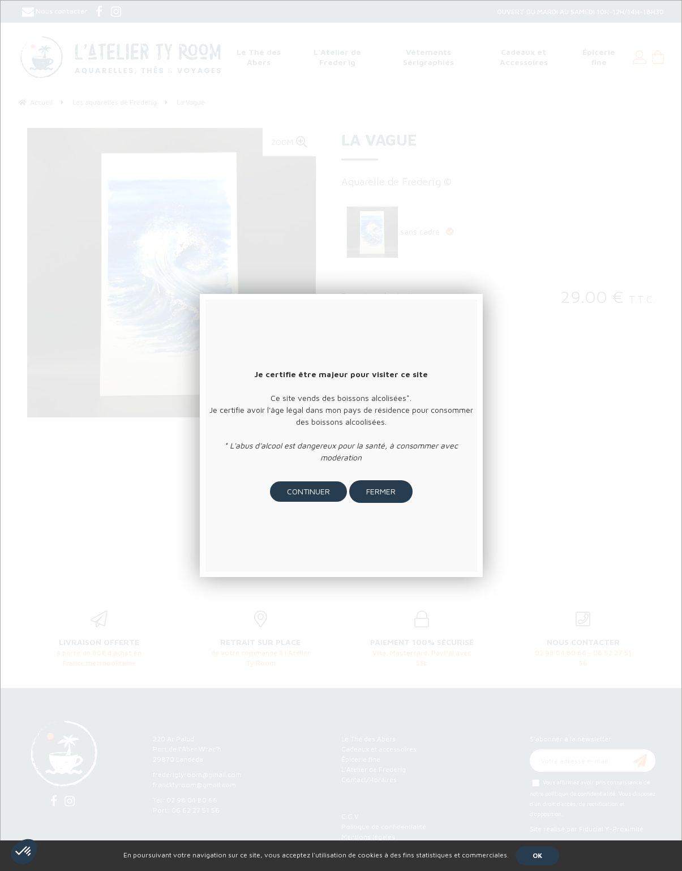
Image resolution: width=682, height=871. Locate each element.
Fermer (381, 491)
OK (537, 855)
